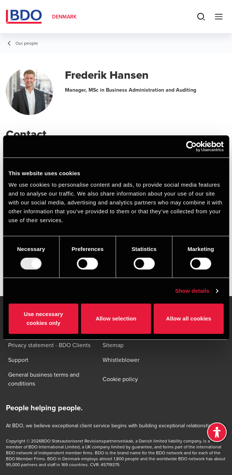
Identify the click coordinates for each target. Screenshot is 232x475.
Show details (192, 291)
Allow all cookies (188, 318)
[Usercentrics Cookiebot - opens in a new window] (191, 146)
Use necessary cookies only (43, 318)
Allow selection (116, 318)
